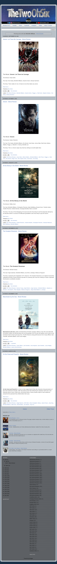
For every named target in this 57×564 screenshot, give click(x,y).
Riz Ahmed (8, 158)
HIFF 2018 (32, 511)
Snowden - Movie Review (14, 440)
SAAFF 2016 (33, 522)
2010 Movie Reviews (34, 465)
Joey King (51, 403)
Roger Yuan (14, 158)
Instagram (33, 25)
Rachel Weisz (20, 404)
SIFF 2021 (32, 543)
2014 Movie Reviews (34, 472)
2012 (5, 493)
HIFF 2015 (32, 506)
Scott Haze (29, 158)
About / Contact (48, 25)
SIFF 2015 (32, 534)
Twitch (20, 25)
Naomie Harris (28, 93)
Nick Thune (41, 157)
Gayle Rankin (27, 288)
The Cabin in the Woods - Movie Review (18, 448)
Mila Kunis (14, 404)
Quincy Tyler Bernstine (17, 347)
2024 (5, 469)
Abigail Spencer (20, 403)
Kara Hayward (34, 345)
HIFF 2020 (32, 515)
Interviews (32, 516)
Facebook (26, 25)
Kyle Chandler (41, 345)
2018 (5, 481)
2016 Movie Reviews (11, 345)
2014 (5, 489)
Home (25, 409)
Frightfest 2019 (33, 504)
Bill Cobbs (26, 403)
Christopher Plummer (38, 222)
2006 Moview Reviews (35, 459)
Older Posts (50, 409)
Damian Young (20, 288)
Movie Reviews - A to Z (14, 418)
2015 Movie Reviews (34, 473)
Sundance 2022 (33, 550)
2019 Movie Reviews (34, 481)
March (7, 465)
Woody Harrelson (10, 94)
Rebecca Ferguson (25, 289)
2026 (5, 459)
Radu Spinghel (17, 289)
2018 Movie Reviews (11, 157)
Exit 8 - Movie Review (10, 463)
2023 (5, 471)
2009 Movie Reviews (34, 463)
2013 (5, 491)
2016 (5, 485)
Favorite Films (33, 502)
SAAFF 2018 (33, 523)
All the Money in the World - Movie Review (15, 165)
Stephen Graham (47, 93)
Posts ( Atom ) (12, 412)
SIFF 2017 (32, 538)
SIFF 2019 (32, 541)
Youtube (14, 25)
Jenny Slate (19, 157)
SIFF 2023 (32, 547)
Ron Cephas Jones (22, 158)
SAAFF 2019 (33, 525)
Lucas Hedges (48, 345)
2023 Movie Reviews (34, 491)
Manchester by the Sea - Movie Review (14, 297)
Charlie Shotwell (28, 222)
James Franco (45, 403)
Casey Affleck (20, 345)
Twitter (40, 25)
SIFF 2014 (32, 532)
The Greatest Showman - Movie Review (15, 231)
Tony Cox (32, 404)
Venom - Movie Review (10, 101)
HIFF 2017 (32, 509)
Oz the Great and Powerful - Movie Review (15, 354)
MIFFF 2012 (32, 518)
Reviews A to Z (6, 25)
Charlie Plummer (20, 222)
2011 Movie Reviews (34, 466)
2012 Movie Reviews (34, 468)
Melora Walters (26, 157)
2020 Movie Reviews (34, 482)
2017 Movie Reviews (11, 222)
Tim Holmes (26, 404)
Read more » (6, 86)
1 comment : (13, 343)
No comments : (14, 91)
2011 (5, 495)
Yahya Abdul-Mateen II (36, 289)
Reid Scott (39, 93)
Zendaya (43, 289)
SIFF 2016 (32, 536)
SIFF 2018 (32, 540)
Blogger (31, 558)
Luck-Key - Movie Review (14, 433)
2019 (5, 479)
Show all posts (39, 33)
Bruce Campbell (33, 403)
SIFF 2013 (32, 531)
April (7, 461)
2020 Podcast (33, 484)
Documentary (33, 500)
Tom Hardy (35, 158)
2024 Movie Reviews (34, 493)
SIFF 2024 (32, 549)
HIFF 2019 (32, 513)
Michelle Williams (20, 93)
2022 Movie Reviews (34, 490)
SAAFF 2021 (33, 527)
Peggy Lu (34, 93)
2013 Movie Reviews (11, 403)
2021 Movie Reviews (11, 93)
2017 (5, 483)
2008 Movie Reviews (34, 461)
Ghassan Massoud (47, 222)
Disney (39, 403)
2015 (5, 487)
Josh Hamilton (26, 345)
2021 (5, 475)
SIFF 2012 (32, 529)
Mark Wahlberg (6, 224)
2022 (5, 473)
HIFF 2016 (32, 507)
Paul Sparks (10, 289)
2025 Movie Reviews (34, 495)
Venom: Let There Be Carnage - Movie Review (17, 39)
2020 (5, 477)
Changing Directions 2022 (35, 498)
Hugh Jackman (34, 288)
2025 (5, 468)
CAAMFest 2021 (33, 497)
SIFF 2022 (32, 545)
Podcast (32, 520)
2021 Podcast (33, 488)
